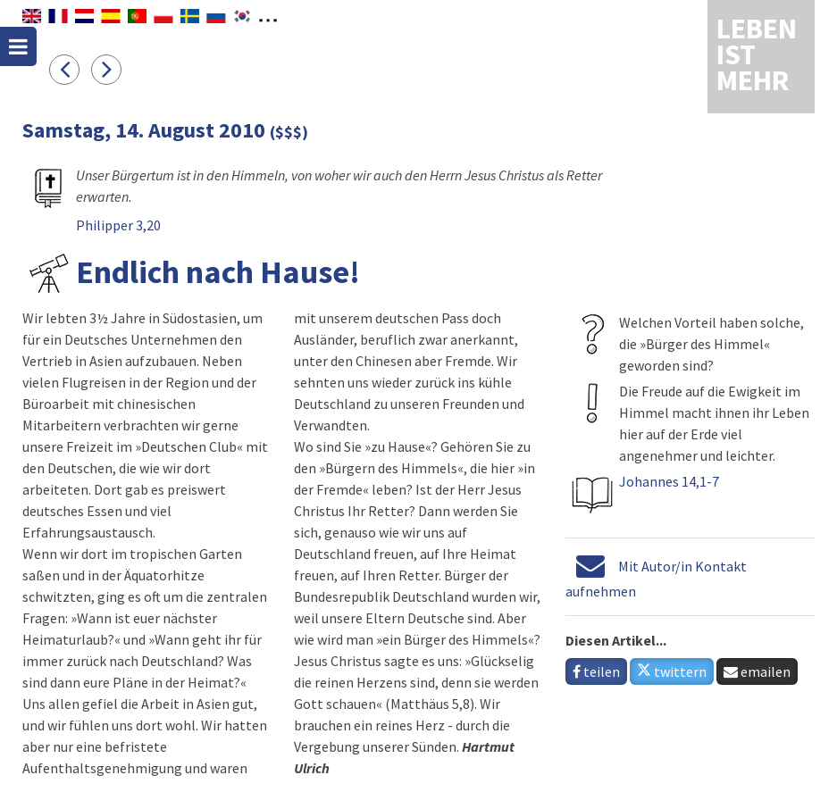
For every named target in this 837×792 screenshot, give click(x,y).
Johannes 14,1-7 (669, 481)
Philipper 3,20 (118, 225)
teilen (596, 671)
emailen (757, 671)
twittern (672, 671)
